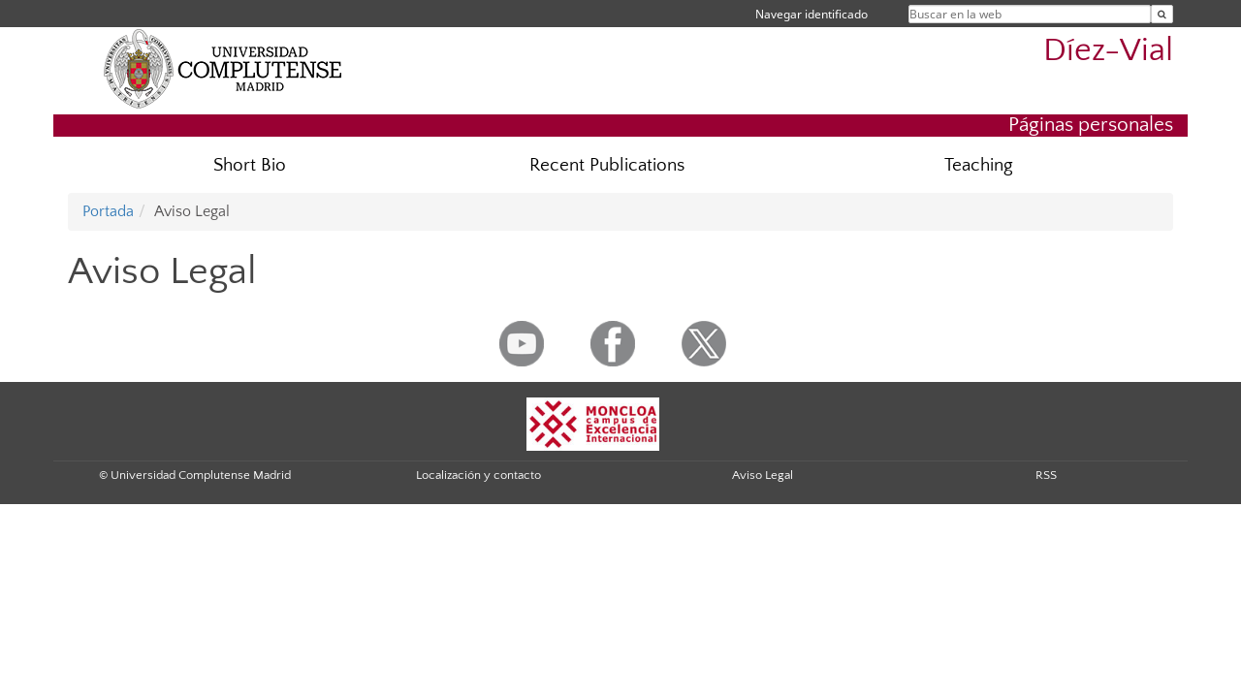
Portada (108, 211)
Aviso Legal (762, 475)
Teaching (978, 165)
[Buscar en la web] (1162, 14)
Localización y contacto (478, 475)
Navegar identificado (811, 14)
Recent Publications (606, 165)
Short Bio (249, 165)
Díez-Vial (1108, 51)
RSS (1046, 475)
